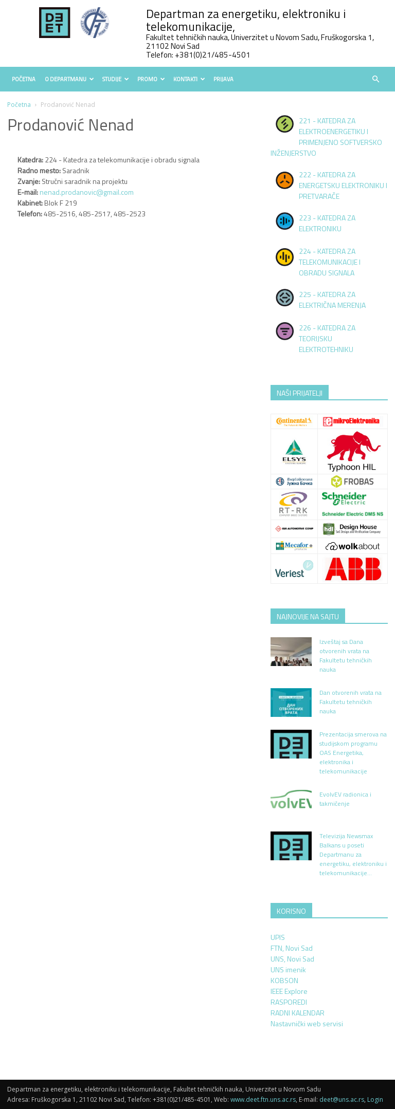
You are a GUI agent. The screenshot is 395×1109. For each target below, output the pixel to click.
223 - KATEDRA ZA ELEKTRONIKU (327, 223)
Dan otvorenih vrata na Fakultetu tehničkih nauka (350, 702)
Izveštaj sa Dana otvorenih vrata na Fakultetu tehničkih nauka (345, 655)
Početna (23, 79)
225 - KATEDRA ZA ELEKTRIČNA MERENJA (332, 299)
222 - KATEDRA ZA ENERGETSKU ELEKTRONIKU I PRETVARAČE (343, 185)
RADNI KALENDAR (298, 1012)
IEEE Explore (289, 991)
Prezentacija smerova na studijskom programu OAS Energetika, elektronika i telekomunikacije (353, 752)
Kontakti (189, 79)
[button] (375, 79)
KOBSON (284, 980)
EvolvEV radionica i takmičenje (345, 798)
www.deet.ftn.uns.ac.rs (263, 1099)
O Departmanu (69, 79)
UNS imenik (288, 969)
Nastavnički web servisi (307, 1023)
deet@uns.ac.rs (341, 1099)
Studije (115, 79)
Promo (151, 79)
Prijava (223, 79)
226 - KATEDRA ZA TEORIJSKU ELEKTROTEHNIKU (327, 338)
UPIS (278, 937)
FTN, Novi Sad (292, 947)
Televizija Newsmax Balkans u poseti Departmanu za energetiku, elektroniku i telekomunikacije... (353, 854)
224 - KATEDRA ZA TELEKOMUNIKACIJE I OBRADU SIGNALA (330, 262)
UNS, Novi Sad (292, 958)
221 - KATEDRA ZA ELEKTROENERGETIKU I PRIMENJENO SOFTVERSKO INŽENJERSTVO (326, 136)
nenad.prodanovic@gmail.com (87, 192)
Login (375, 1099)
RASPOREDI (289, 1001)
